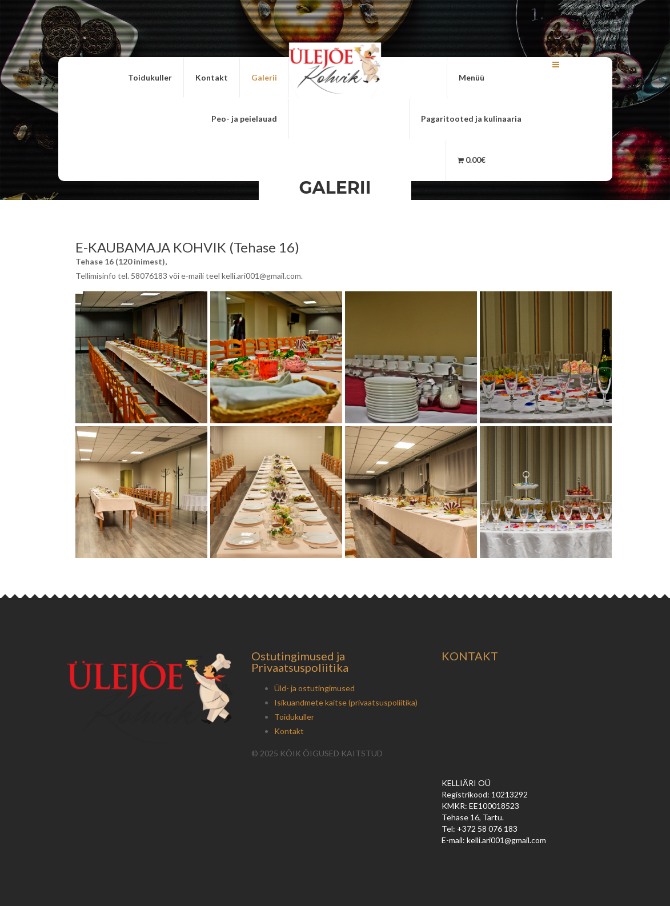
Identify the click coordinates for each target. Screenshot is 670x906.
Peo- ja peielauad (244, 118)
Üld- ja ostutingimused (314, 688)
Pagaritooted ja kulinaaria (471, 118)
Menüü (471, 77)
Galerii (264, 77)
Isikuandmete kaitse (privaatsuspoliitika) (346, 702)
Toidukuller (150, 77)
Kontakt (211, 77)
